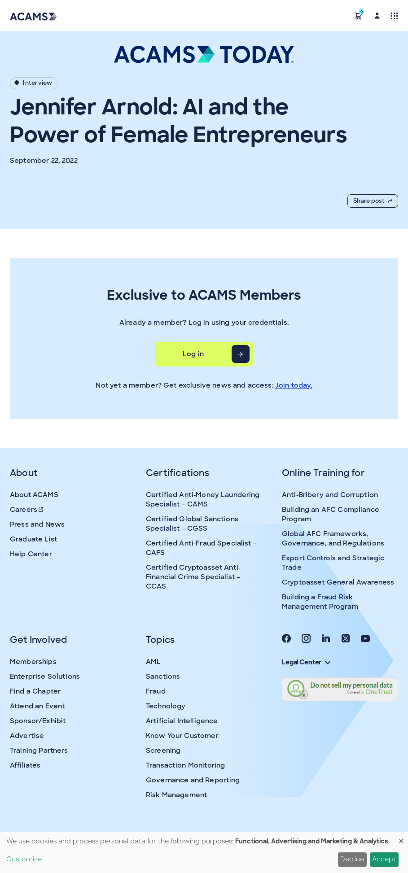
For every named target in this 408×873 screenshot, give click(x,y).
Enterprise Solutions (45, 676)
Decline (352, 859)
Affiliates (25, 765)
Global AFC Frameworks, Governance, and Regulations (333, 538)
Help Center (31, 554)
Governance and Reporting (193, 780)
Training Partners (39, 750)
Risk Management (176, 794)
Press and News (37, 524)
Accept (384, 859)
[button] (358, 15)
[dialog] (204, 852)
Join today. (293, 385)
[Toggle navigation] (394, 15)
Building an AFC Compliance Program (330, 514)
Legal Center (306, 662)
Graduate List (33, 539)
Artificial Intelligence (182, 720)
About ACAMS (34, 494)
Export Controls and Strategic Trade (333, 563)
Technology (166, 706)
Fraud (156, 691)
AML (153, 661)
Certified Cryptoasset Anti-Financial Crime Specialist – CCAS (193, 577)
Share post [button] (372, 201)
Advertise (27, 735)
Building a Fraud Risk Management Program (320, 602)
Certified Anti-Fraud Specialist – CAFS (201, 548)
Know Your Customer (182, 735)
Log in (193, 353)
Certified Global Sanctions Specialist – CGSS (192, 524)
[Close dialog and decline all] (401, 837)
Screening (163, 750)
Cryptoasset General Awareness (338, 582)
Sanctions (163, 676)
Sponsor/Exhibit (38, 720)
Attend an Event (37, 706)
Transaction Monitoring (185, 765)
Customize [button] (24, 859)
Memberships (33, 661)
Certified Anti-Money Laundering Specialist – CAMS (203, 499)
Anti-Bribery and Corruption (330, 494)
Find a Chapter (35, 691)
